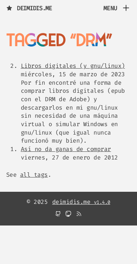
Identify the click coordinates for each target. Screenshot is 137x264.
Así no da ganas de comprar (66, 149)
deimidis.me (29, 8)
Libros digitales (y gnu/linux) (73, 66)
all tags (34, 175)
